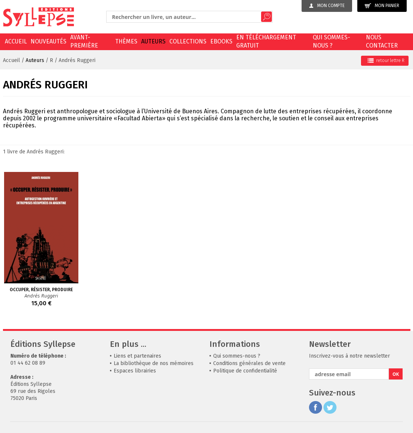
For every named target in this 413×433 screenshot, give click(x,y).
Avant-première (84, 41)
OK (396, 374)
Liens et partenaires (137, 356)
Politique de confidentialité (245, 371)
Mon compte (327, 5)
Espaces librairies (135, 371)
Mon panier (382, 6)
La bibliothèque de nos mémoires (154, 363)
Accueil (16, 41)
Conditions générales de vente (249, 363)
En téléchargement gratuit (266, 41)
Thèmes (126, 41)
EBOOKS (221, 41)
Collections (187, 41)
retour (386, 60)
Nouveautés (48, 41)
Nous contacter (382, 41)
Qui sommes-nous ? (331, 41)
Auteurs (153, 41)
